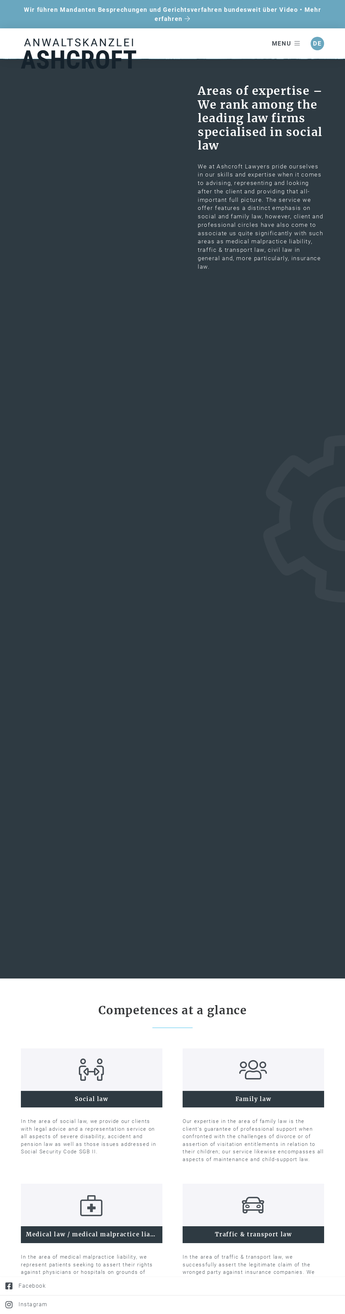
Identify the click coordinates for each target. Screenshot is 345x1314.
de (317, 43)
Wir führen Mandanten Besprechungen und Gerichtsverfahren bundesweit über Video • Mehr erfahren (172, 14)
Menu (286, 43)
